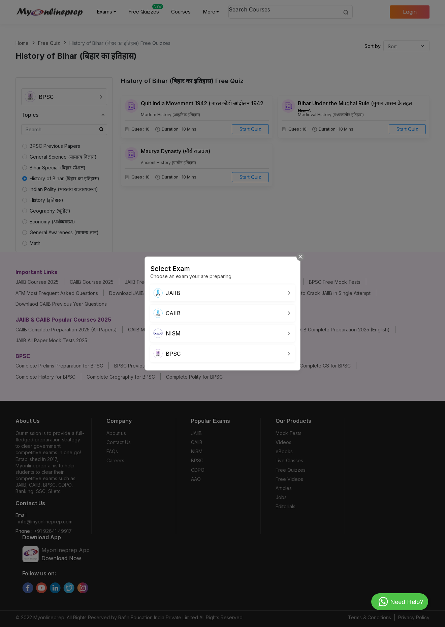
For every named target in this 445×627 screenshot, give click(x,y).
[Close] (300, 256)
